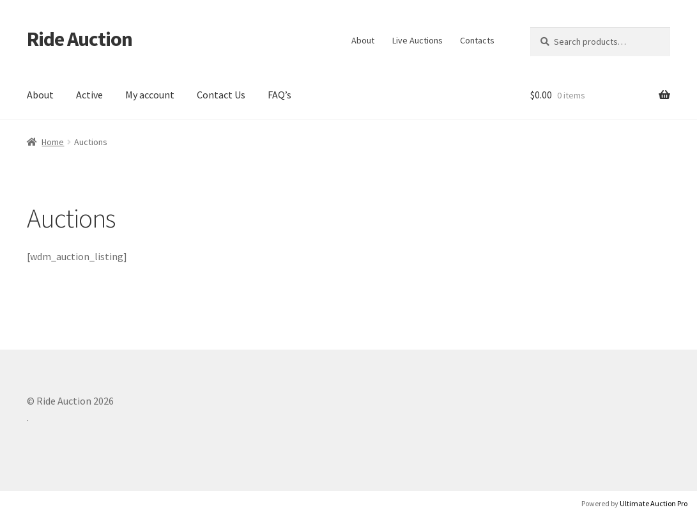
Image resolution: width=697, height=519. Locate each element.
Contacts (477, 40)
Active (89, 94)
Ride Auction (79, 39)
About (362, 40)
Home (53, 142)
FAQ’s (279, 94)
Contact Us (221, 94)
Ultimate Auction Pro (653, 503)
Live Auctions (417, 40)
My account (149, 94)
